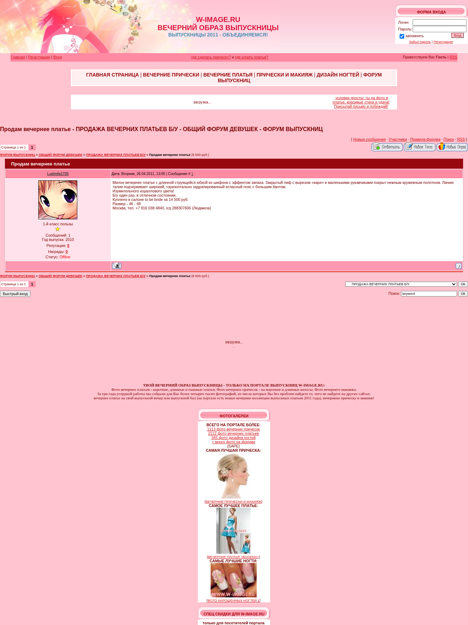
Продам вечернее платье (169, 155)
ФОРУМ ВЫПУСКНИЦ (17, 155)
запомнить (414, 36)
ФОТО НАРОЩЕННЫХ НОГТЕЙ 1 (233, 600)
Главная (18, 57)
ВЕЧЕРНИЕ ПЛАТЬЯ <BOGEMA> (233, 557)
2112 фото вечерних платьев (233, 433)
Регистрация (443, 42)
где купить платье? (251, 57)
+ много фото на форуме (233, 442)
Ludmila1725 (58, 174)
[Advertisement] (234, 319)
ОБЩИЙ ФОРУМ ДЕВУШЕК (60, 155)
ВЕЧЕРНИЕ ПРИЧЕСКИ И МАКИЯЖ (234, 501)
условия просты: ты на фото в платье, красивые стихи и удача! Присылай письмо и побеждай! (361, 102)
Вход (57, 57)
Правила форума (425, 139)
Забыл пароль (420, 42)
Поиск (449, 139)
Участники (398, 139)
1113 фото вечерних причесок (233, 429)
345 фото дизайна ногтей (233, 437)
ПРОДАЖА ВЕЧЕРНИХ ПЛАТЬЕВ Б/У (116, 155)
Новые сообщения (369, 139)
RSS (453, 57)
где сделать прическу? (211, 57)
